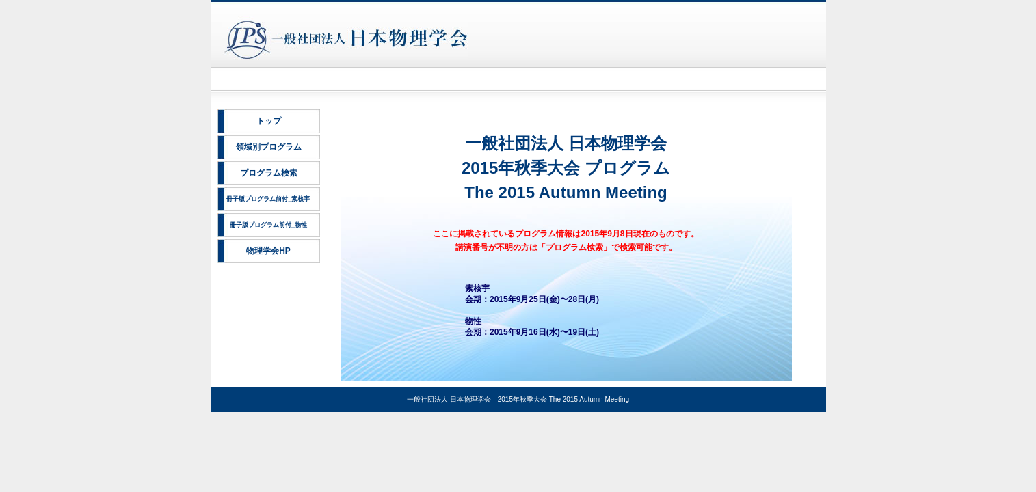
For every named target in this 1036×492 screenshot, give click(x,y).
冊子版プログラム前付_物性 (268, 224)
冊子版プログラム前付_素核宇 (268, 198)
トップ (268, 121)
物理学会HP (268, 251)
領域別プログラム (269, 147)
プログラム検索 (268, 173)
